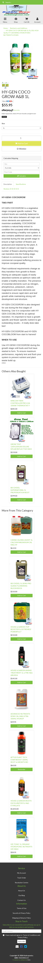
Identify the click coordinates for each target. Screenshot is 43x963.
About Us (21, 891)
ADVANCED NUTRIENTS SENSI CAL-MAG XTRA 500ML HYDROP (20, 716)
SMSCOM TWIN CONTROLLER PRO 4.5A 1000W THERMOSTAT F (20, 403)
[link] (21, 946)
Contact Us (21, 900)
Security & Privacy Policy (21, 913)
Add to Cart (21, 143)
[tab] (8, 184)
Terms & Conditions (30, 935)
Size (3, 123)
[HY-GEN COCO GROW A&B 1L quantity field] (21, 138)
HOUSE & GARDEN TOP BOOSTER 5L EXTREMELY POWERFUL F (21, 629)
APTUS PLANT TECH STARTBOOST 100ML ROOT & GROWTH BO (19, 759)
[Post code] (21, 172)
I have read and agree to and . (21, 936)
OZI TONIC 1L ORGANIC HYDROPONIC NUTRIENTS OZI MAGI (21, 846)
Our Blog (21, 895)
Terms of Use (21, 908)
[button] (21, 148)
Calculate (21, 176)
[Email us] (17, 946)
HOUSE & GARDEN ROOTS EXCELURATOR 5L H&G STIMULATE (21, 803)
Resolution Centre (21, 883)
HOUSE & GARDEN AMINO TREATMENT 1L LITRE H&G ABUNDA (22, 672)
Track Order (21, 878)
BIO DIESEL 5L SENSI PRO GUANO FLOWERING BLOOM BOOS (21, 585)
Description (8, 184)
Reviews (11, 189)
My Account (21, 873)
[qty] (21, 164)
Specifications (21, 184)
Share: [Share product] (7, 101)
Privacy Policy (22, 937)
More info (10, 110)
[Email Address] (21, 931)
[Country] (21, 168)
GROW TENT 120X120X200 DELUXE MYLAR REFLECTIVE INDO (21, 446)
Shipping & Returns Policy (21, 918)
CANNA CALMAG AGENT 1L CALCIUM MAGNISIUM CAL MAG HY (22, 542)
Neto (29, 960)
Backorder (21, 769)
